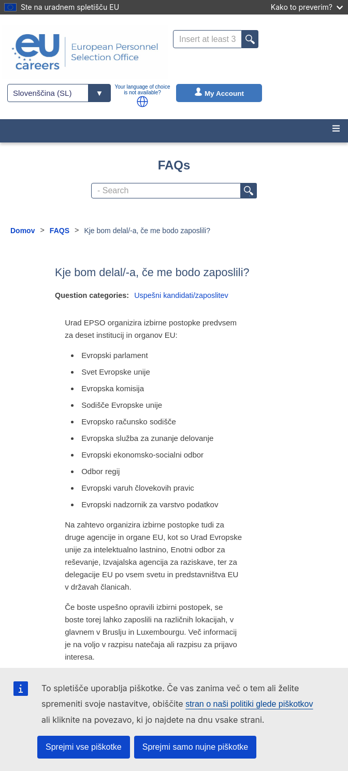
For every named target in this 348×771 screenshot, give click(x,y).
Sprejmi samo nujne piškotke (195, 747)
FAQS (59, 230)
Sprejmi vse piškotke (84, 747)
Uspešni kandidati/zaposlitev (181, 295)
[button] (142, 101)
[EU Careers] (85, 52)
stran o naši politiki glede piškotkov (249, 703)
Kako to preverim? (307, 7)
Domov (22, 230)
